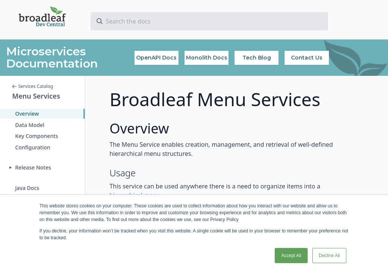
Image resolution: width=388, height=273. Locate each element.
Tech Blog (256, 57)
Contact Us (306, 57)
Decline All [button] (329, 255)
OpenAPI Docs (156, 57)
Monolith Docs (206, 57)
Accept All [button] (291, 255)
